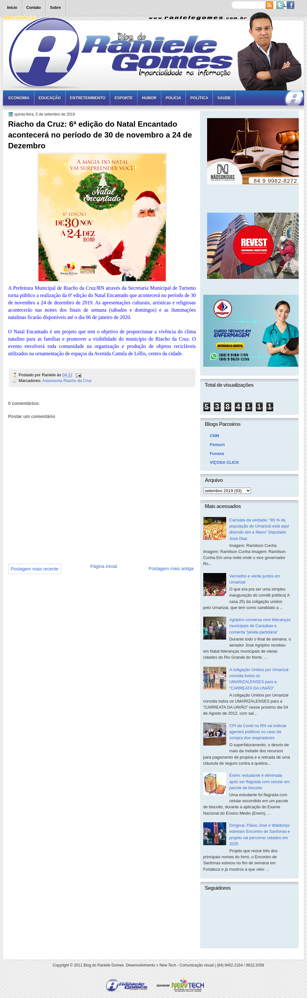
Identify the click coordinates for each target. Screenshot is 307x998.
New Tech (167, 965)
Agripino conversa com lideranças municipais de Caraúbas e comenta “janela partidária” (260, 625)
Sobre (55, 7)
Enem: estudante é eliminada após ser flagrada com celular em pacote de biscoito (259, 781)
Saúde (224, 98)
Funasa (217, 453)
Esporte (124, 98)
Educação (50, 98)
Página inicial (103, 566)
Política (199, 98)
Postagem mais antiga (171, 568)
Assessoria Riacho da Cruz (67, 380)
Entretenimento (87, 98)
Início (12, 7)
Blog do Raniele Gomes (103, 965)
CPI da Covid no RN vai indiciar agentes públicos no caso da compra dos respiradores (258, 731)
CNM (214, 435)
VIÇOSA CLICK (224, 462)
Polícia (173, 98)
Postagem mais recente (35, 568)
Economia (19, 98)
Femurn (217, 444)
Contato (33, 7)
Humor (149, 98)
